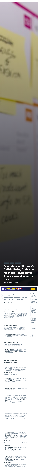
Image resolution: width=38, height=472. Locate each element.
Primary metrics (34, 318)
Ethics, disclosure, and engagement (33, 332)
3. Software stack (34, 309)
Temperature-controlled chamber (10, 380)
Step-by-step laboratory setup (34, 304)
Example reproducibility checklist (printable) (33, 330)
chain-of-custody (14, 437)
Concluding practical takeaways (33, 334)
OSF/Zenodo (15, 351)
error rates (24, 320)
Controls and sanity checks (33, 322)
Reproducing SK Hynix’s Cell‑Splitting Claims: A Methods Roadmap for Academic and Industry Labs (33, 296)
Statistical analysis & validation (33, 321)
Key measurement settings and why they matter (34, 315)
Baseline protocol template (34, 312)
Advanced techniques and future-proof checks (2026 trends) (33, 328)
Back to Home (4, 1)
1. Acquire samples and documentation (34, 306)
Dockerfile (17, 397)
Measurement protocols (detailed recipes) (33, 311)
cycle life (5, 321)
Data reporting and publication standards (33, 324)
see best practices (10, 355)
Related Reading (34, 336)
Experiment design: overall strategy (34, 302)
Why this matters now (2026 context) (34, 299)
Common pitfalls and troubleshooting (33, 326)
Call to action (32, 335)
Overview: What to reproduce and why (33, 301)
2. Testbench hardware (33, 308)
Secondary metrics (34, 319)
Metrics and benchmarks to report (33, 317)
